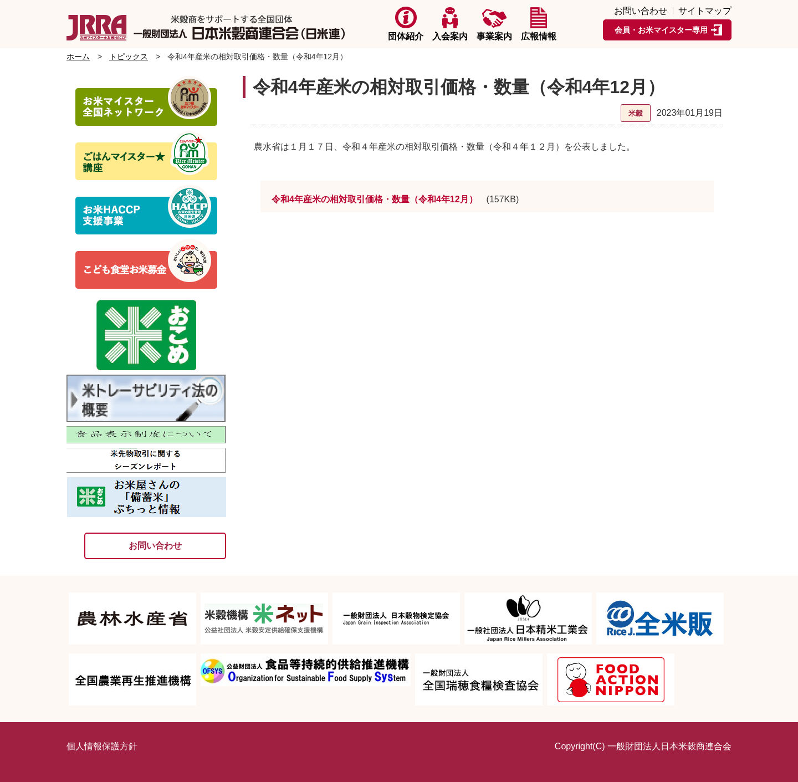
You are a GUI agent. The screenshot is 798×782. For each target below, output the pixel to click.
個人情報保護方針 (101, 746)
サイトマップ (705, 11)
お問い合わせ (640, 11)
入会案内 (450, 24)
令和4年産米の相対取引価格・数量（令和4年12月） (375, 199)
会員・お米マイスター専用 (661, 29)
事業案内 (494, 24)
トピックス (128, 56)
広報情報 (538, 24)
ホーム (78, 56)
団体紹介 (405, 24)
